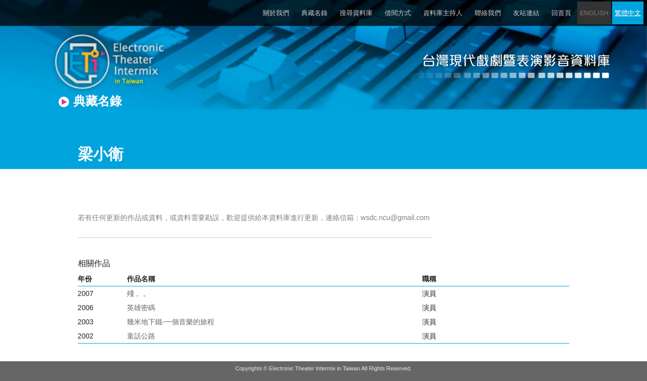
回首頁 (561, 13)
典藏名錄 (314, 13)
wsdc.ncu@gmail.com (395, 218)
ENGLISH (594, 13)
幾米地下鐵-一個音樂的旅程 (170, 322)
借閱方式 (398, 13)
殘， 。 (138, 293)
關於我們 (276, 13)
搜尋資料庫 (356, 13)
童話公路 (141, 336)
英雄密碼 (141, 308)
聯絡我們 (488, 13)
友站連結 (526, 13)
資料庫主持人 (443, 13)
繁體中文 (628, 13)
